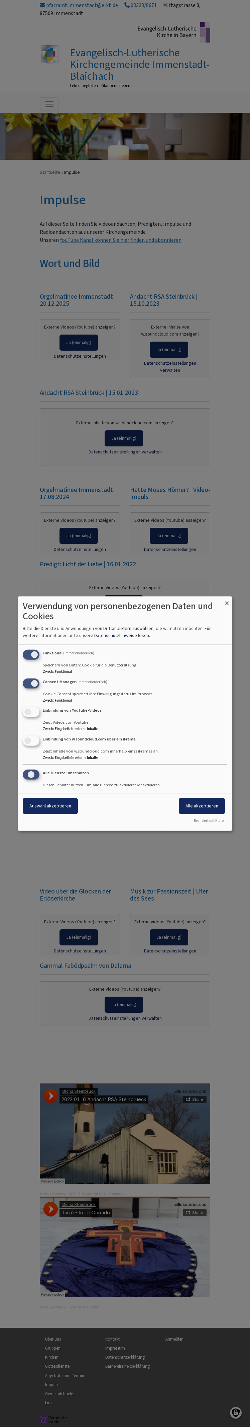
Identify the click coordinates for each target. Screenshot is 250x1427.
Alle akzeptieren (201, 806)
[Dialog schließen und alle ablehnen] (227, 600)
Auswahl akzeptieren (50, 806)
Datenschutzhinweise (115, 635)
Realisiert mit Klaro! (209, 820)
